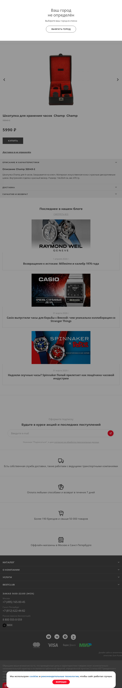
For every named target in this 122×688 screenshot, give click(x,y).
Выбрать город (61, 29)
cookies (33, 676)
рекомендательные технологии (60, 676)
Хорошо (61, 682)
